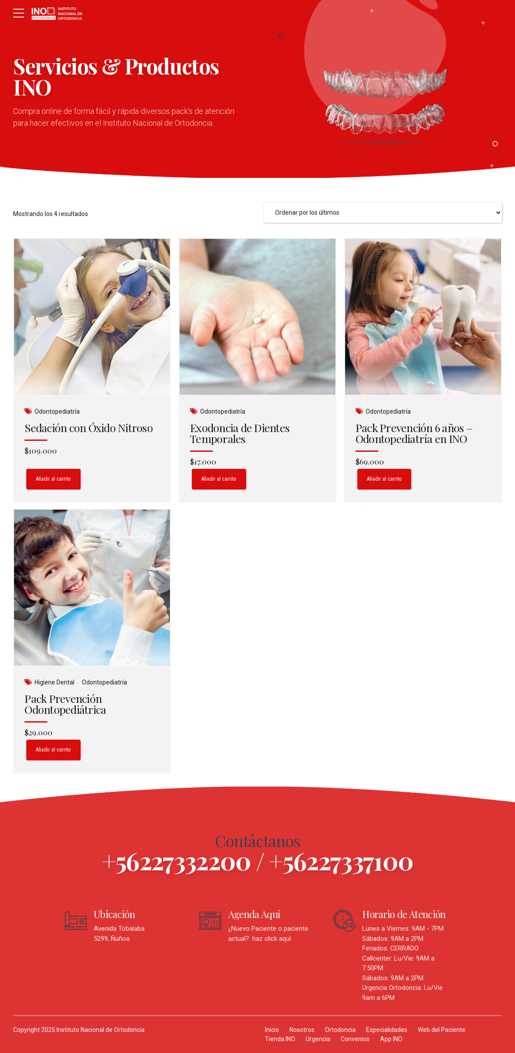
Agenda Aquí (254, 914)
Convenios (355, 1038)
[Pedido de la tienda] (383, 212)
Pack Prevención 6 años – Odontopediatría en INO (414, 433)
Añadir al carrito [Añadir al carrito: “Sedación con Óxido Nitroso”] (53, 479)
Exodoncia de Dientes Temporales (239, 433)
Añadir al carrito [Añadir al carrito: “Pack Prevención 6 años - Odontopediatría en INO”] (384, 479)
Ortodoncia (340, 1029)
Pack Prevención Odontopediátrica (65, 703)
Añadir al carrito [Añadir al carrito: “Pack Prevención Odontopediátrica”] (53, 750)
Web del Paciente (442, 1029)
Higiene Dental (54, 682)
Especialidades (386, 1029)
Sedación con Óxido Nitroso (89, 427)
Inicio (272, 1029)
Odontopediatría (57, 411)
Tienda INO (280, 1038)
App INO (391, 1038)
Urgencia (318, 1038)
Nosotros (301, 1029)
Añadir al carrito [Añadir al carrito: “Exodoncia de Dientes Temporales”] (218, 479)
